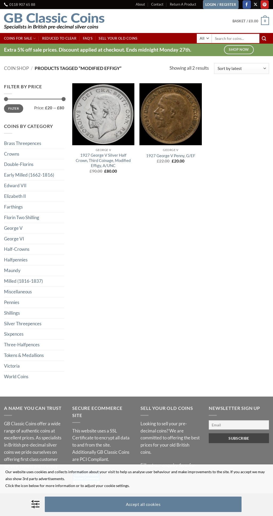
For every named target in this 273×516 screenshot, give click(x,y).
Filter (13, 108)
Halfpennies (15, 260)
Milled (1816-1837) (23, 281)
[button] (250, 21)
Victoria (12, 366)
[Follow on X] (256, 4)
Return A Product (183, 4)
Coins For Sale (20, 38)
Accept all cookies (143, 504)
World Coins (16, 376)
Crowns (11, 154)
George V (13, 228)
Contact (157, 4)
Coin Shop (16, 68)
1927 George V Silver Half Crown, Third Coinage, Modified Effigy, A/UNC (103, 160)
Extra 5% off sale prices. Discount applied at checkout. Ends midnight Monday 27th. (97, 50)
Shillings (12, 313)
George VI (14, 239)
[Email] (239, 425)
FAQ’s (88, 38)
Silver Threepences (22, 323)
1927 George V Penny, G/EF (170, 155)
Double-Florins (18, 164)
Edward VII (15, 185)
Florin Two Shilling (21, 217)
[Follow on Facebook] (247, 4)
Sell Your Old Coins (118, 38)
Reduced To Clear (59, 38)
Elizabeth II (15, 196)
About (140, 4)
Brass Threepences (22, 143)
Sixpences (13, 334)
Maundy (12, 270)
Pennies (11, 302)
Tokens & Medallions (24, 355)
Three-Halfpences (21, 344)
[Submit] (264, 38)
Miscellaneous (18, 291)
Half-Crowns (16, 249)
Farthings (13, 207)
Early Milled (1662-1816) (29, 175)
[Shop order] (241, 68)
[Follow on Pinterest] (264, 4)
